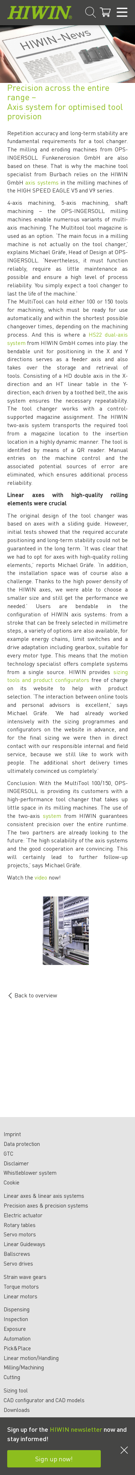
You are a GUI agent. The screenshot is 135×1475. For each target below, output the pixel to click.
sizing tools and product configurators (67, 676)
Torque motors (21, 1286)
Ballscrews (17, 1253)
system (52, 815)
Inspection (16, 1319)
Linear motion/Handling (31, 1357)
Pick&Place (17, 1348)
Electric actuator (23, 1215)
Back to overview (32, 995)
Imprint (12, 1134)
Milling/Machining (24, 1367)
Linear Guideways (24, 1244)
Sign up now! (54, 1458)
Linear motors (20, 1296)
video (41, 877)
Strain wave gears (25, 1276)
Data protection (22, 1143)
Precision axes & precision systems (46, 1205)
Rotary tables (20, 1224)
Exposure (15, 1328)
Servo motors (20, 1234)
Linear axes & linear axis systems (44, 1195)
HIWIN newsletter (76, 1429)
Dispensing (17, 1309)
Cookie (11, 1182)
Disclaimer (16, 1163)
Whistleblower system (30, 1172)
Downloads (17, 1409)
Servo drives (18, 1263)
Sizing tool (16, 1390)
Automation (17, 1338)
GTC (8, 1153)
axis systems (41, 182)
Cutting (12, 1377)
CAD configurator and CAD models (44, 1400)
